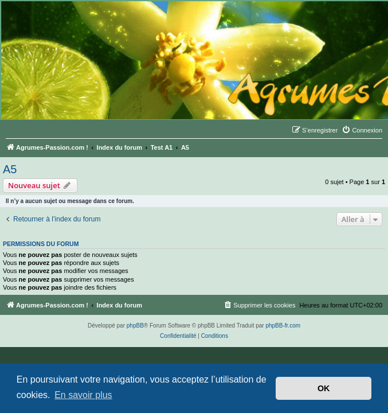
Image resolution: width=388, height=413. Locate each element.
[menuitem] (362, 130)
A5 (10, 169)
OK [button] (324, 388)
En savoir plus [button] (83, 395)
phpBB (135, 325)
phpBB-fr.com (282, 325)
